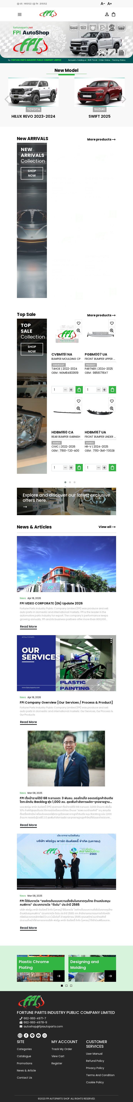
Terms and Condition (100, 1075)
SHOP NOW (32, 349)
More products (101, 139)
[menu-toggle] (19, 14)
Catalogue (24, 1056)
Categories (24, 1049)
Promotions (24, 1063)
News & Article (26, 1070)
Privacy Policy (95, 1068)
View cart (58, 1056)
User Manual (94, 1054)
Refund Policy (95, 1061)
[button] (65, 482)
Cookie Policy (95, 1082)
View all (107, 526)
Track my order (62, 1049)
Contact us (24, 1078)
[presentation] (9, 100)
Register (57, 1063)
